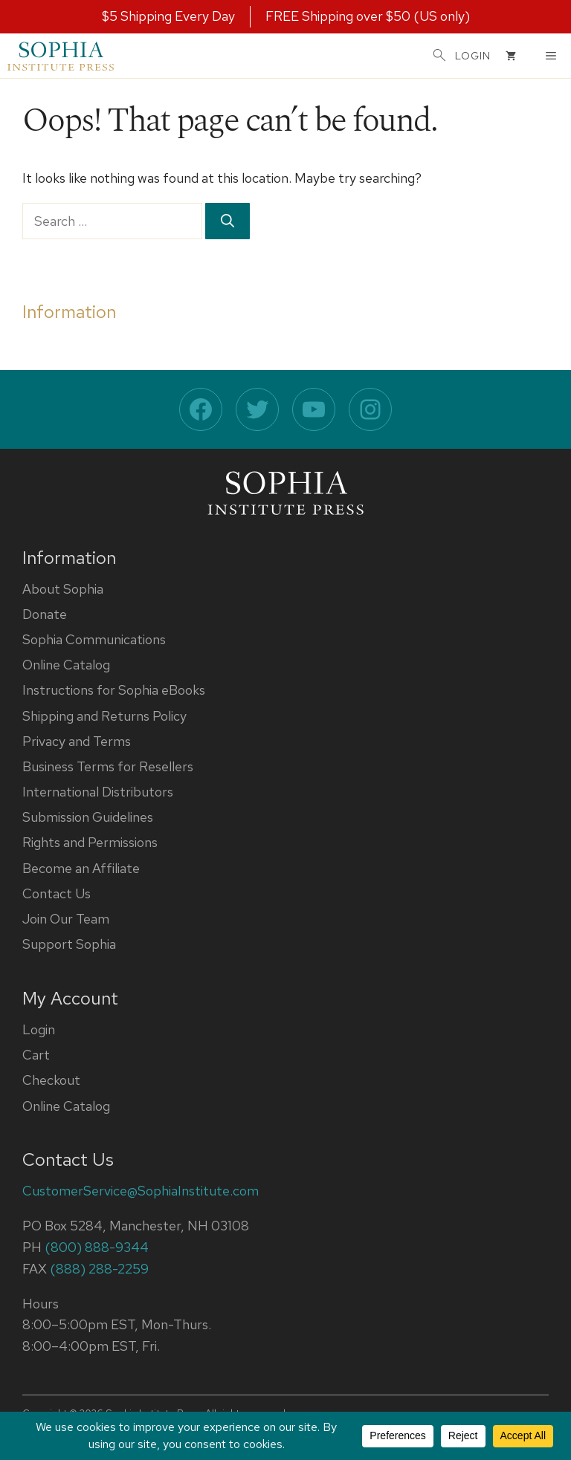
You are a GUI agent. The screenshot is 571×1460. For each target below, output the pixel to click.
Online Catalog (66, 664)
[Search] (227, 221)
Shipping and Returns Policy (104, 715)
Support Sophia (69, 944)
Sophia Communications (94, 639)
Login (38, 1029)
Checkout (51, 1079)
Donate (44, 614)
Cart (36, 1054)
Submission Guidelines (87, 816)
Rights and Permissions (90, 842)
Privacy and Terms (76, 741)
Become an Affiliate (81, 868)
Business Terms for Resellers (107, 766)
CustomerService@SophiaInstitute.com (140, 1190)
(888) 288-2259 (99, 1268)
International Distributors (97, 791)
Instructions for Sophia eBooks (113, 689)
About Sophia (62, 588)
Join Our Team (65, 918)
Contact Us (56, 893)
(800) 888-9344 (97, 1247)
